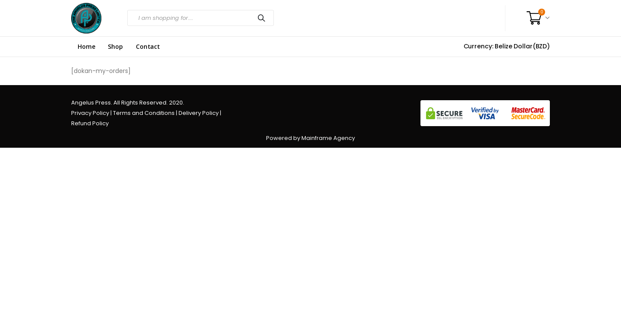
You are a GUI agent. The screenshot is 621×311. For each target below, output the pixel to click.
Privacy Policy (90, 113)
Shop (115, 47)
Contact (148, 47)
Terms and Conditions (144, 113)
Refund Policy (90, 123)
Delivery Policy (199, 113)
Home (86, 47)
